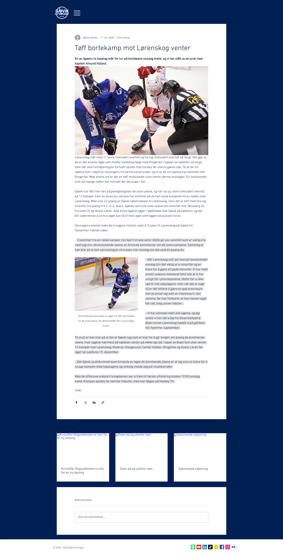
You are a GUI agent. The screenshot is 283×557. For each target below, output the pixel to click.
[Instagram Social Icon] (227, 547)
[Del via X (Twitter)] (85, 402)
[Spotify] (193, 547)
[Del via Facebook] (76, 402)
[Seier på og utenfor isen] (142, 448)
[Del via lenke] (103, 402)
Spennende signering (193, 469)
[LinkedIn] (204, 547)
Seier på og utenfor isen (136, 469)
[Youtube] (199, 547)
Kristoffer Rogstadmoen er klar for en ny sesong (82, 471)
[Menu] (77, 13)
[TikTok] (210, 547)
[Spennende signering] (200, 448)
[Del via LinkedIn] (94, 402)
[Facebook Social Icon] (222, 547)
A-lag (78, 390)
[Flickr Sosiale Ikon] (233, 547)
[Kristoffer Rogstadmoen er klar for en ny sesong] (83, 448)
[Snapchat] (216, 547)
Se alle (222, 426)
